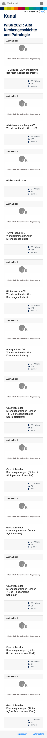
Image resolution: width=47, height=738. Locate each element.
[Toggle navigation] (41, 3)
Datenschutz (38, 734)
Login (42, 11)
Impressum (22, 734)
